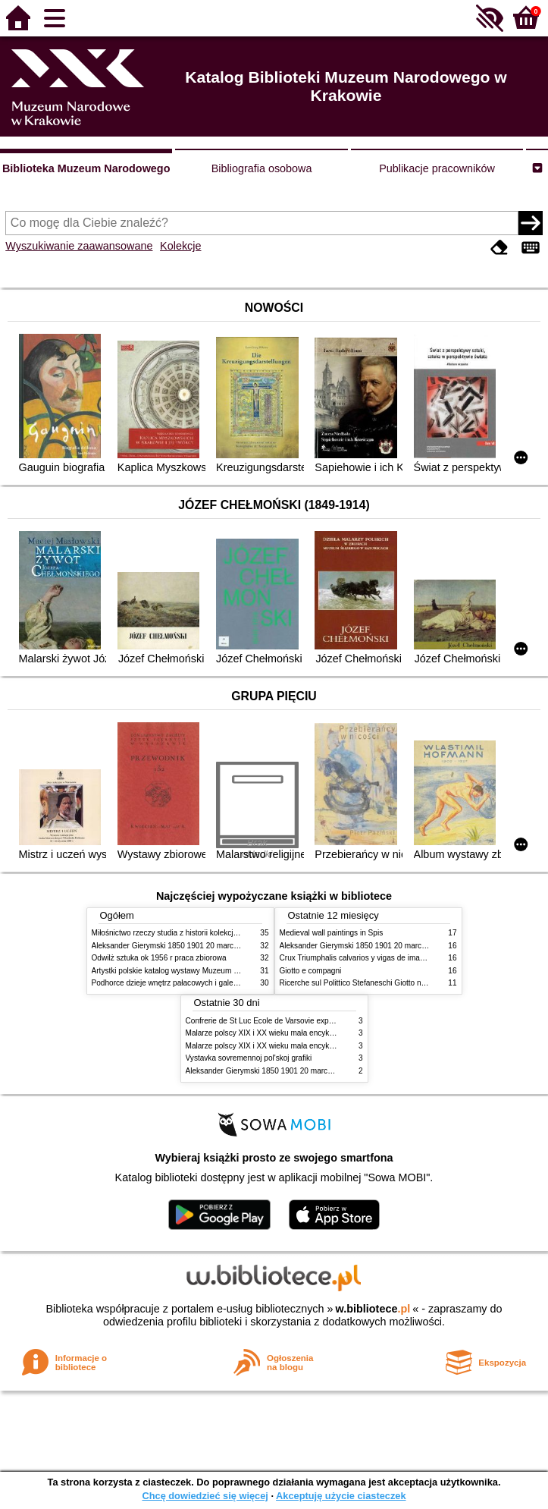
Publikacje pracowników (437, 168)
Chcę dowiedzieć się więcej (205, 1495)
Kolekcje (180, 246)
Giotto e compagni (311, 971)
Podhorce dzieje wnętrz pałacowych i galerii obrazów (181, 983)
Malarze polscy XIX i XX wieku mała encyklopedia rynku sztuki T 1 (297, 1033)
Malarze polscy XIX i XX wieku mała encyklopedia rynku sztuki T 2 (297, 1046)
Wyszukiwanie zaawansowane (78, 246)
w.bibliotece (373, 1309)
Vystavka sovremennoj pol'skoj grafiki (249, 1058)
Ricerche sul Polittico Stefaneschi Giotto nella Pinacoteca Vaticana (392, 983)
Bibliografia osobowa (261, 168)
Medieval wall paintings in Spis (332, 933)
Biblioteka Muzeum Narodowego (86, 168)
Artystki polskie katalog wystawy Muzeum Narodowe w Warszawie (203, 971)
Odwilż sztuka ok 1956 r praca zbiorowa (159, 958)
